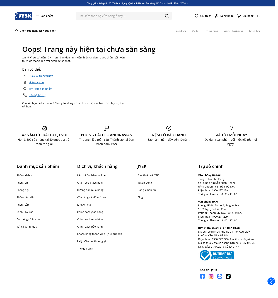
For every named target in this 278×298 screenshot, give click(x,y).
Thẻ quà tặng (85, 248)
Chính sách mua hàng (90, 219)
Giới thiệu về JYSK (148, 175)
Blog (140, 197)
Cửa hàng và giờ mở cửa (91, 197)
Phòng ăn (22, 182)
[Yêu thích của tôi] (203, 16)
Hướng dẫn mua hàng (90, 190)
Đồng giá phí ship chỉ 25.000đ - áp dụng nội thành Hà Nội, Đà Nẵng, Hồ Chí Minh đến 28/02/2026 (138, 3)
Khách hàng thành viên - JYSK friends (99, 234)
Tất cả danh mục (27, 226)
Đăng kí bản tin (147, 190)
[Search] (167, 15)
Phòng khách (24, 175)
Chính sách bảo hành (90, 226)
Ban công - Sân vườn (29, 219)
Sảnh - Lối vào (25, 212)
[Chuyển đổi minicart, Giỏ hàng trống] (245, 16)
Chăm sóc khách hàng (90, 182)
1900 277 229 (220, 190)
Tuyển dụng (145, 182)
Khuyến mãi (84, 204)
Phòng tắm (23, 204)
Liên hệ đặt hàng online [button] (91, 175)
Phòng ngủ (23, 190)
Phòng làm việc (26, 197)
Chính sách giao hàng (90, 212)
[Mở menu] (44, 15)
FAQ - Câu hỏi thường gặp (92, 241)
